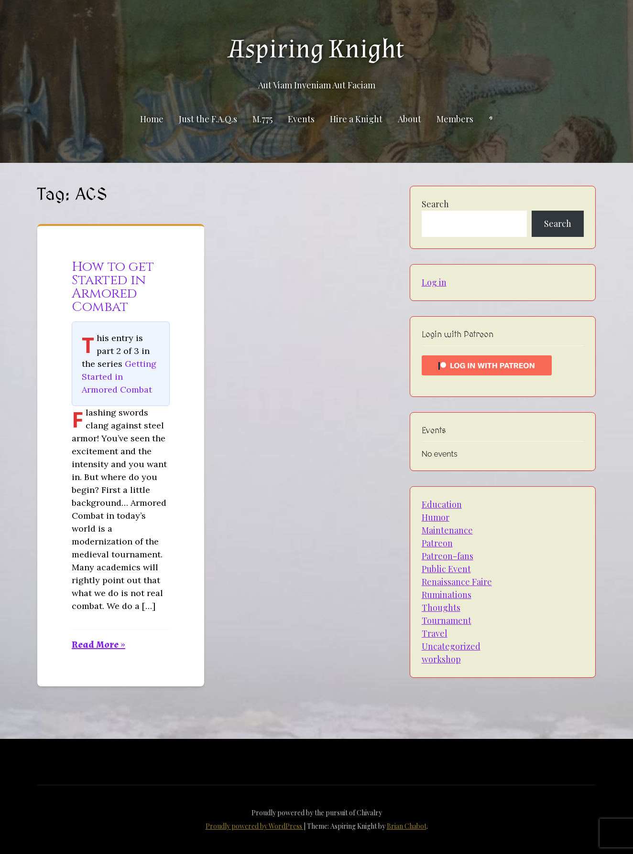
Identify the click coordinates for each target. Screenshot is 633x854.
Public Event (446, 569)
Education (442, 504)
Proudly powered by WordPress (255, 826)
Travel (434, 633)
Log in (434, 282)
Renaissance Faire (457, 581)
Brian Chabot (406, 826)
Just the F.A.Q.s (208, 119)
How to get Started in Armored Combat (113, 287)
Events (301, 119)
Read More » (98, 645)
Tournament (446, 620)
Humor (435, 517)
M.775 (262, 119)
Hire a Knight (356, 119)
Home (152, 119)
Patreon (437, 543)
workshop (441, 659)
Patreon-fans (447, 556)
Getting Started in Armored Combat (119, 376)
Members (455, 119)
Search (435, 204)
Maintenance (447, 530)
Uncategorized (451, 646)
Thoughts (441, 607)
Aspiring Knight (316, 49)
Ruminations (446, 594)
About (409, 119)
